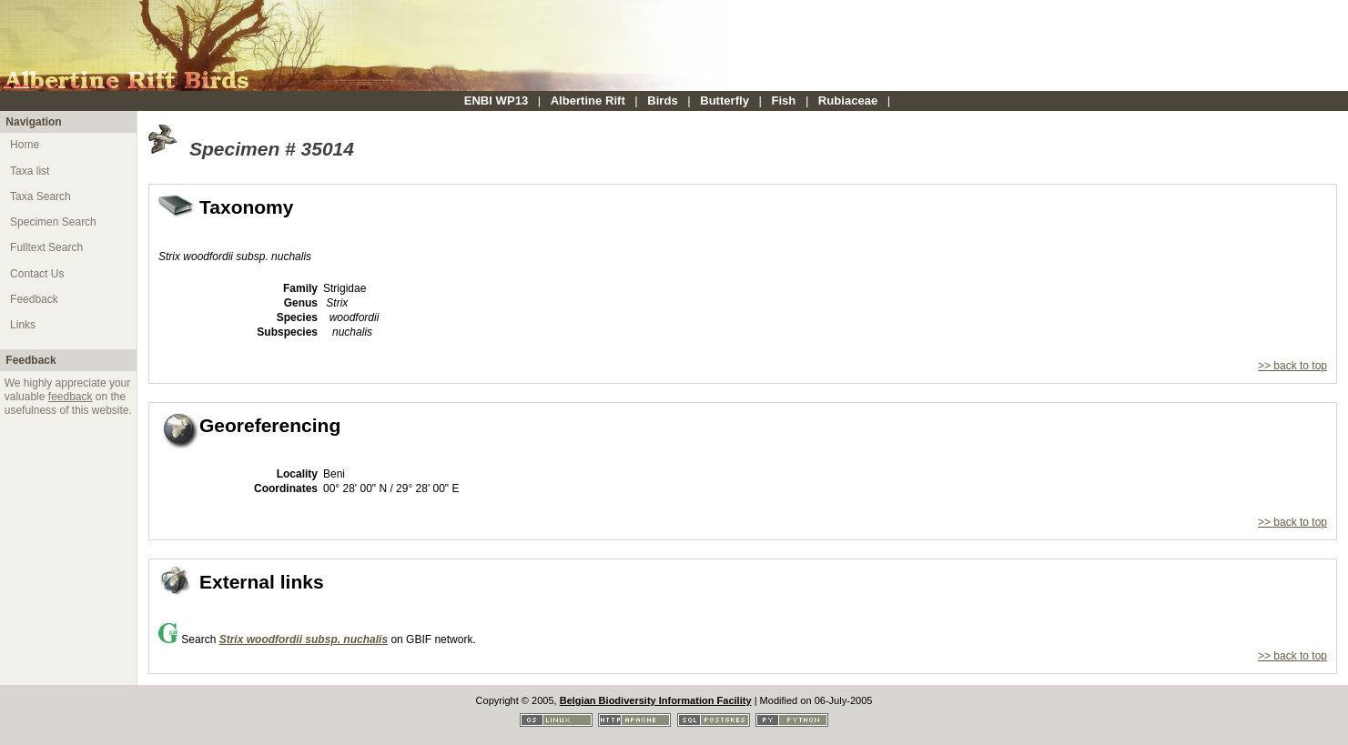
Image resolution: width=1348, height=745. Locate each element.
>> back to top (1292, 365)
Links (22, 324)
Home (24, 144)
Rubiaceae (847, 100)
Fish (783, 100)
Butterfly (724, 100)
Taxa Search (40, 196)
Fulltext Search (46, 247)
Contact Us (37, 273)
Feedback (34, 299)
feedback (70, 396)
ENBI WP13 (496, 100)
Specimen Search (53, 222)
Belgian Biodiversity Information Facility (656, 700)
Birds (662, 100)
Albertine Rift (588, 100)
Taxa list (29, 171)
